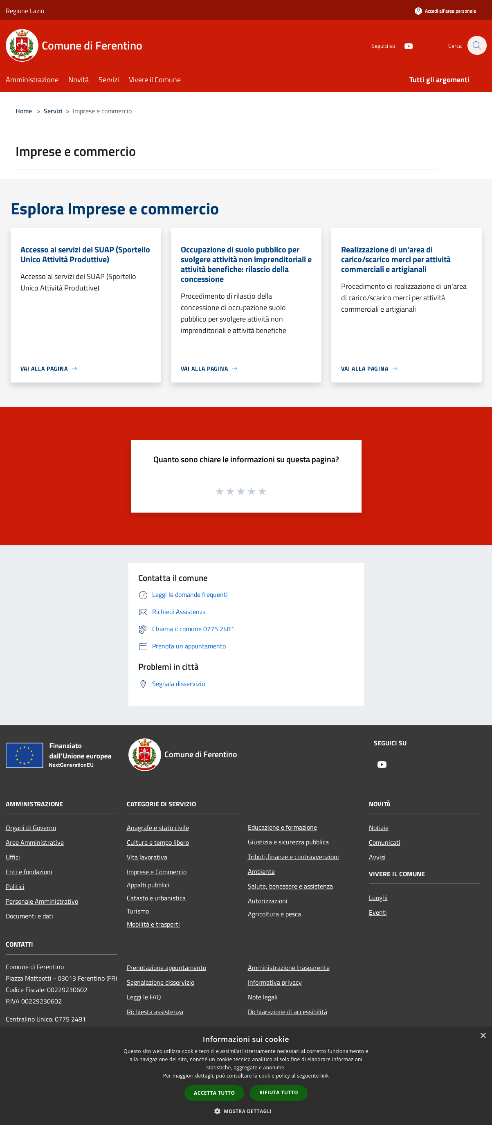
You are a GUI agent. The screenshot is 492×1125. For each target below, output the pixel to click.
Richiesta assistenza (155, 1012)
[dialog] (246, 1076)
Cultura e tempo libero (158, 842)
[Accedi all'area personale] (445, 10)
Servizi (53, 111)
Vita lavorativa (147, 857)
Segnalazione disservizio (160, 982)
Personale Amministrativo (42, 901)
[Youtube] (404, 45)
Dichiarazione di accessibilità (287, 1012)
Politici (15, 886)
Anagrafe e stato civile (158, 827)
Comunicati (384, 842)
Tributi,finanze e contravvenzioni (293, 857)
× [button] (483, 1036)
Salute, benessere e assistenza (290, 886)
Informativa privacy (275, 982)
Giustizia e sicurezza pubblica (288, 842)
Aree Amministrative (35, 842)
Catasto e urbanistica (156, 898)
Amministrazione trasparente (289, 967)
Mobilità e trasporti (153, 924)
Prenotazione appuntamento (166, 967)
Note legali (263, 997)
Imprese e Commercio (156, 872)
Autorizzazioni (268, 901)
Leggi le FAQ (144, 997)
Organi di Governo (31, 827)
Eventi (378, 912)
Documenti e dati (29, 916)
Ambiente (261, 871)
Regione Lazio (25, 11)
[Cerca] (477, 45)
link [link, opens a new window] (324, 1075)
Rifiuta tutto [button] (278, 1092)
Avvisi (377, 857)
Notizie (379, 827)
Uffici (13, 857)
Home (24, 111)
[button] (246, 1111)
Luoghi (378, 897)
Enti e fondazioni (29, 872)
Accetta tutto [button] (214, 1092)
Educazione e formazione (282, 827)
